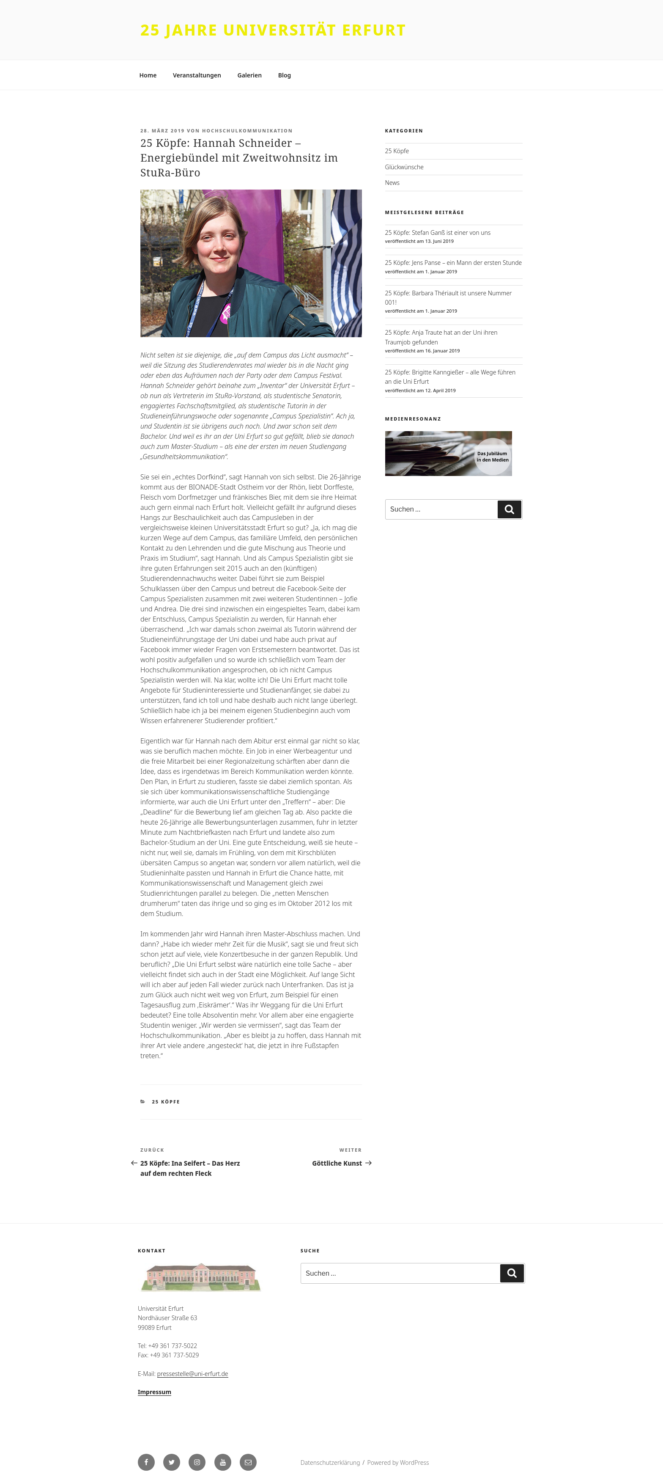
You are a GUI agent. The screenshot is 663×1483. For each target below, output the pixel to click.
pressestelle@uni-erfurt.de (192, 1374)
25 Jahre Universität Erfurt (273, 29)
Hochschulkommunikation (247, 130)
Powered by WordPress (398, 1462)
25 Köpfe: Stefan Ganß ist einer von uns (438, 232)
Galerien (249, 75)
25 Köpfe (166, 1101)
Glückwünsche (404, 167)
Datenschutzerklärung (330, 1462)
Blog (284, 75)
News (392, 183)
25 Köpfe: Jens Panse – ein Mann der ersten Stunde (453, 263)
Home (148, 75)
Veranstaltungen (197, 75)
